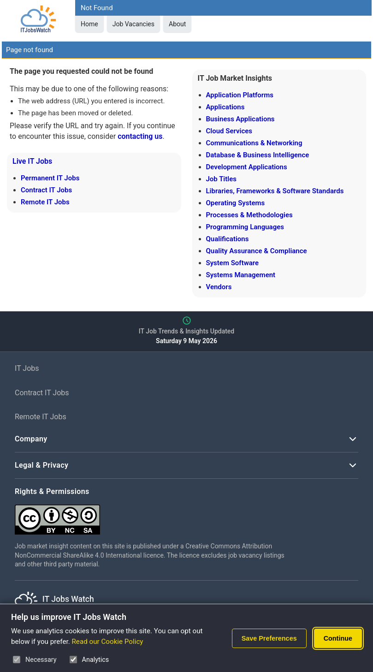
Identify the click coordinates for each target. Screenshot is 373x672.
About (177, 24)
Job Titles (221, 179)
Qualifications (227, 239)
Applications (225, 107)
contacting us (140, 136)
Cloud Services (229, 131)
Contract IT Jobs (46, 190)
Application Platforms (239, 95)
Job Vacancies (133, 24)
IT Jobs (27, 368)
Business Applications (240, 119)
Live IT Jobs (32, 161)
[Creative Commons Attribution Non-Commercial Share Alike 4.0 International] (153, 516)
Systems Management (241, 275)
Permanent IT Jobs (50, 178)
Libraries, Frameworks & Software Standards (275, 191)
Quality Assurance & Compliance (256, 251)
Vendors (219, 287)
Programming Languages (245, 227)
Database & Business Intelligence (257, 155)
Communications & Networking (254, 143)
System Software (232, 263)
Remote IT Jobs (45, 202)
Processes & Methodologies (249, 215)
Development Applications (246, 167)
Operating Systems (235, 203)
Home (89, 24)
